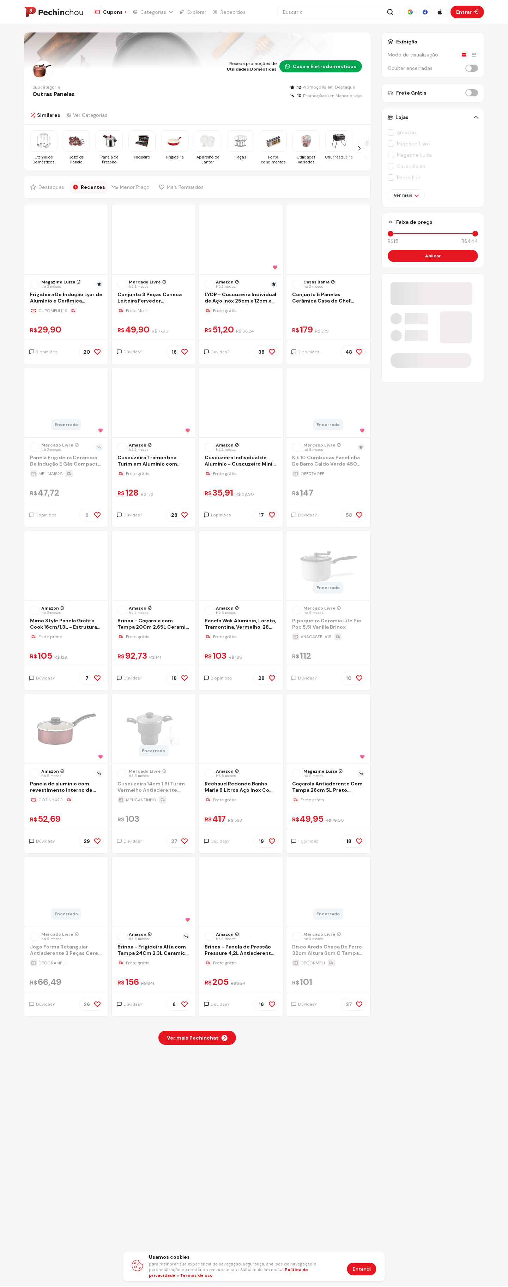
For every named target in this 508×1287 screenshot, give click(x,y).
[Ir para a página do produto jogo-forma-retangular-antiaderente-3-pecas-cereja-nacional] (66, 892)
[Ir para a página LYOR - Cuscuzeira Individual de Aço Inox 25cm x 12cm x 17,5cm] (241, 298)
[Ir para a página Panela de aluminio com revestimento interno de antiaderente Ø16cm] (66, 787)
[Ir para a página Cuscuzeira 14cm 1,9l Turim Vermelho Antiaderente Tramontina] (153, 787)
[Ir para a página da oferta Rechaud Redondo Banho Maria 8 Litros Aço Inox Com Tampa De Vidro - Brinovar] (241, 799)
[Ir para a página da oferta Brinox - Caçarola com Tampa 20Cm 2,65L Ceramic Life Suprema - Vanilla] (153, 636)
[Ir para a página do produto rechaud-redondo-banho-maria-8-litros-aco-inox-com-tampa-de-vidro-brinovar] (241, 729)
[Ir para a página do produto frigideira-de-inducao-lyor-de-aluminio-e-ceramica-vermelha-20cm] (66, 240)
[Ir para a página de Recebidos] (229, 12)
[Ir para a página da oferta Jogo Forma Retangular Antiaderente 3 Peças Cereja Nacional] (66, 962)
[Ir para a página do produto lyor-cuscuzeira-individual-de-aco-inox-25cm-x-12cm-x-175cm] (241, 240)
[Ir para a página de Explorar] (192, 12)
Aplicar (433, 256)
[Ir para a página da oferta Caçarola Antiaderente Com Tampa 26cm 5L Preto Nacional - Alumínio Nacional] (328, 799)
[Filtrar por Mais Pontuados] (183, 187)
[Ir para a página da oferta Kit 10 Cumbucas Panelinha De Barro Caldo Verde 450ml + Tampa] (328, 473)
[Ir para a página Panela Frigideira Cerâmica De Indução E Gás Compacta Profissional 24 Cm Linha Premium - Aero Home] (66, 461)
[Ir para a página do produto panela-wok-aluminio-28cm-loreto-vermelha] (241, 566)
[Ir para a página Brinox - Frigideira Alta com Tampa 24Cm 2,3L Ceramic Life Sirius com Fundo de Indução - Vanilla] (153, 951)
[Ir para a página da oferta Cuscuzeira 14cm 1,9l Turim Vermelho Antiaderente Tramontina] (153, 799)
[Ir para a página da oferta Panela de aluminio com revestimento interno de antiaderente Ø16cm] (66, 799)
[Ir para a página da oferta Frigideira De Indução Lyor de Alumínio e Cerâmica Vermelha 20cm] (66, 310)
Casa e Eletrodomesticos (320, 66)
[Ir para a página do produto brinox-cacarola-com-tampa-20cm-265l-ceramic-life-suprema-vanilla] (153, 566)
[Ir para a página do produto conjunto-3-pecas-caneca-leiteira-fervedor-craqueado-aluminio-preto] (153, 240)
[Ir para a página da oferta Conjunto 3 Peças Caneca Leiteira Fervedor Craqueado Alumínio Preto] (153, 310)
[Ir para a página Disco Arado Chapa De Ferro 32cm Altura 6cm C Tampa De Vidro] (328, 951)
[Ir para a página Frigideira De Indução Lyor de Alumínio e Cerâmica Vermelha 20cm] (66, 298)
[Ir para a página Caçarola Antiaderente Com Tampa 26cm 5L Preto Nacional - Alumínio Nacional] (328, 787)
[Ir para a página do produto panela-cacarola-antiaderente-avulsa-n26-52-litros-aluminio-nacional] (328, 729)
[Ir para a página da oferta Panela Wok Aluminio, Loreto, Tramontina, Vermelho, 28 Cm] (241, 636)
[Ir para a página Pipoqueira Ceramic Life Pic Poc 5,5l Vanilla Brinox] (328, 624)
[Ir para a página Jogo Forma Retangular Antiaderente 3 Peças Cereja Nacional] (66, 951)
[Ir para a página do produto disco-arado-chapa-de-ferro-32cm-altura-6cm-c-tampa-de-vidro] (328, 892)
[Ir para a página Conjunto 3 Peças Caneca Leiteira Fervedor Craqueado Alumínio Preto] (153, 298)
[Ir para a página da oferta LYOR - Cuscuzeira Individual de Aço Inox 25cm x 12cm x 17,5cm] (241, 310)
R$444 (469, 241)
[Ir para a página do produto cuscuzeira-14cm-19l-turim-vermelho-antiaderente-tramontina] (153, 729)
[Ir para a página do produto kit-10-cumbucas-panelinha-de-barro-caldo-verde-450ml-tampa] (328, 403)
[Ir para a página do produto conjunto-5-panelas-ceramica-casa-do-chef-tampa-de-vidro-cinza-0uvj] (328, 240)
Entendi (362, 1269)
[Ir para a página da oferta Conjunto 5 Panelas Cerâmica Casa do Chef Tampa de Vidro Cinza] (328, 310)
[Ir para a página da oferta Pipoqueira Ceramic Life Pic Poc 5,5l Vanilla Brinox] (328, 636)
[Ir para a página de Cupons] (110, 12)
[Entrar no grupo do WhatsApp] (433, 367)
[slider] (390, 234)
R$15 (393, 241)
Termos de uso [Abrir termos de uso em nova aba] (196, 1275)
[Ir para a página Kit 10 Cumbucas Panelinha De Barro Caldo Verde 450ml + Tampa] (328, 461)
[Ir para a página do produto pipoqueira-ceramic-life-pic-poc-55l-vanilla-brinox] (328, 566)
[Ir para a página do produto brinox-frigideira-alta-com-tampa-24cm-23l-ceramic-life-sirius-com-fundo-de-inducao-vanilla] (153, 892)
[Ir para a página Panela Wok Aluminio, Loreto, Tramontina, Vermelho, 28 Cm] (241, 624)
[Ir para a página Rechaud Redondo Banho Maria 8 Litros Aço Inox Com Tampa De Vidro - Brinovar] (241, 787)
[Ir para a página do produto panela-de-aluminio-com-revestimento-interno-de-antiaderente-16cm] (66, 729)
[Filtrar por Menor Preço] (132, 187)
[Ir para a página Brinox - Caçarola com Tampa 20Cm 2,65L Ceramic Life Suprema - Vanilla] (153, 624)
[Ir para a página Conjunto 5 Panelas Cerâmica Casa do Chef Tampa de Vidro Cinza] (328, 298)
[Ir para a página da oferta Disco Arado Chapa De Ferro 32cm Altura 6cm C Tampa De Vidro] (328, 962)
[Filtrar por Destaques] (48, 187)
